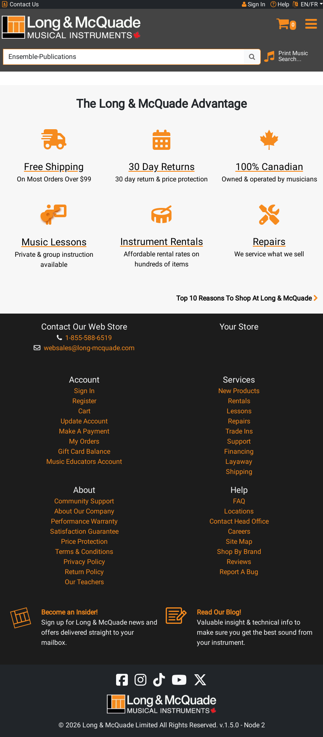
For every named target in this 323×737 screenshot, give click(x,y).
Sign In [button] (253, 4)
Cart (84, 411)
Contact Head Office (239, 521)
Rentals (239, 401)
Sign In (84, 391)
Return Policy (84, 572)
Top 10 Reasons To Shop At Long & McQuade (247, 298)
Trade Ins (239, 431)
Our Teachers (84, 582)
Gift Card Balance (84, 451)
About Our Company (84, 511)
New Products (238, 391)
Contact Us (20, 4)
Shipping (239, 472)
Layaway (238, 462)
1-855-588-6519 (84, 338)
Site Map (239, 541)
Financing (239, 451)
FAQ (239, 501)
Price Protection (84, 541)
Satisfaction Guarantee (84, 531)
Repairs (239, 421)
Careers (239, 531)
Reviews (239, 562)
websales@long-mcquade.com (84, 348)
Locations (239, 511)
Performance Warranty (84, 521)
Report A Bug (239, 572)
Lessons (239, 411)
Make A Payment (84, 431)
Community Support (84, 501)
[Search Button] (252, 57)
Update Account (84, 421)
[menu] (309, 20)
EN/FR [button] (305, 4)
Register (84, 401)
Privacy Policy (84, 562)
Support (239, 441)
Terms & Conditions (84, 552)
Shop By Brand (239, 552)
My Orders (84, 441)
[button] (282, 20)
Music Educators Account (84, 462)
